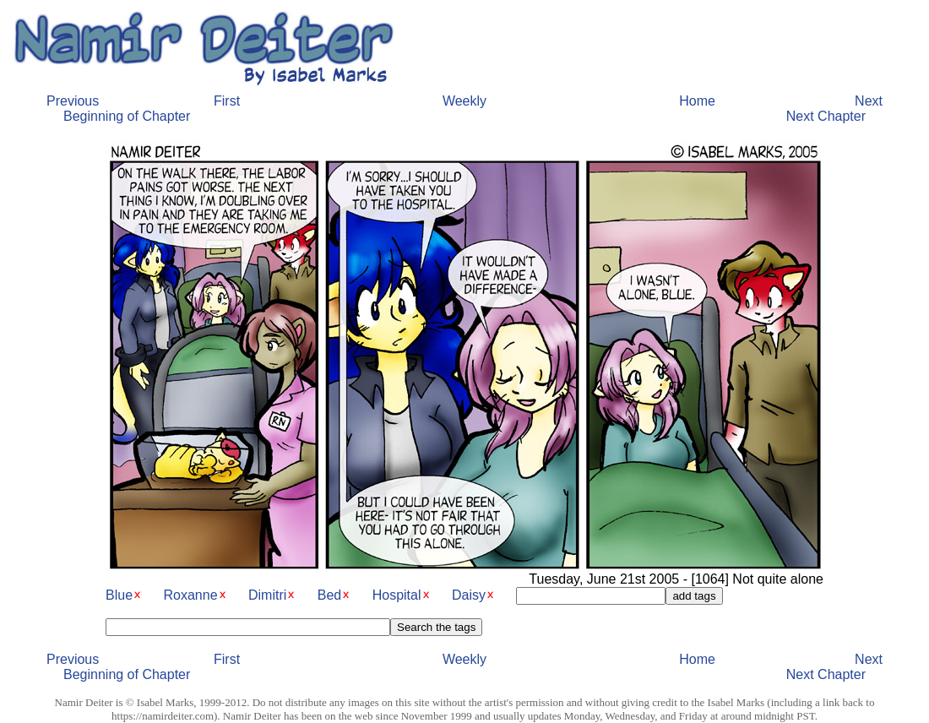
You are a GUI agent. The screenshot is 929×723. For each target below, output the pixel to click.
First (227, 101)
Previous (72, 101)
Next (869, 101)
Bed (329, 595)
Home (697, 101)
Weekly (464, 101)
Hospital (396, 595)
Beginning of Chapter (126, 116)
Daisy (469, 595)
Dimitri (267, 595)
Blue (119, 595)
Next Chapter (826, 116)
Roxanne (190, 595)
